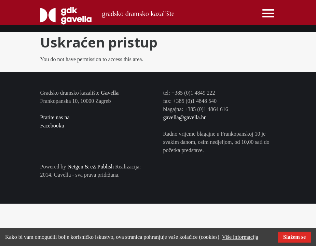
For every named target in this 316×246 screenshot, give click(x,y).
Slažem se (294, 237)
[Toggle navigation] (268, 13)
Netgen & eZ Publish (90, 166)
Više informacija (240, 237)
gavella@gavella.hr (184, 117)
